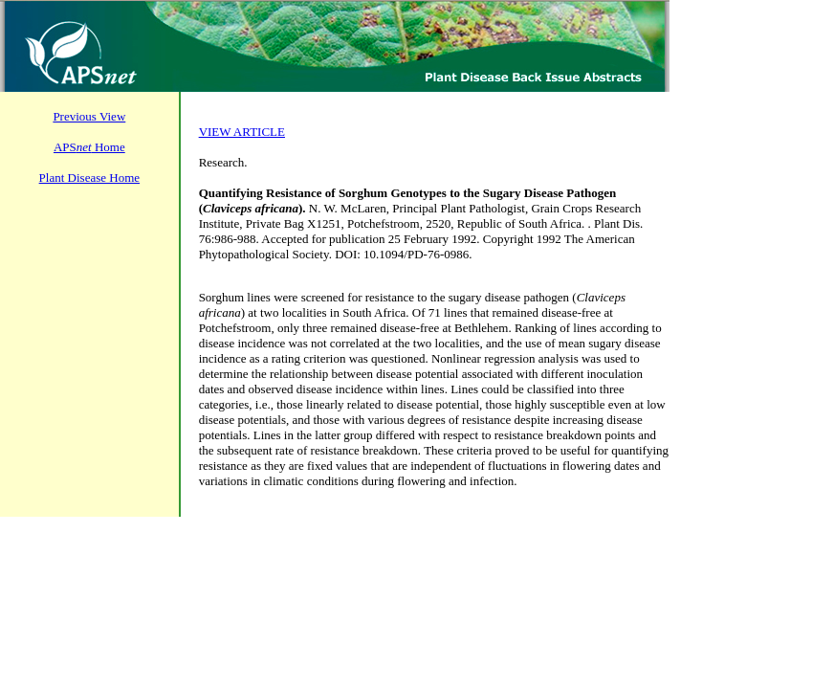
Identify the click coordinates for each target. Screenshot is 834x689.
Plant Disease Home (89, 177)
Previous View (89, 116)
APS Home (89, 147)
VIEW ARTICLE (242, 131)
